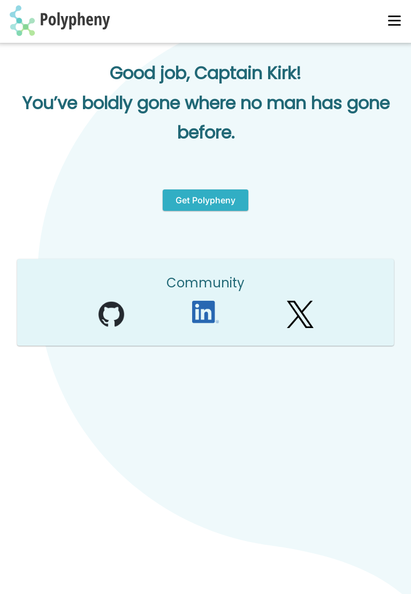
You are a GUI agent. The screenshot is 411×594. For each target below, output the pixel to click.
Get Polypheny (205, 200)
